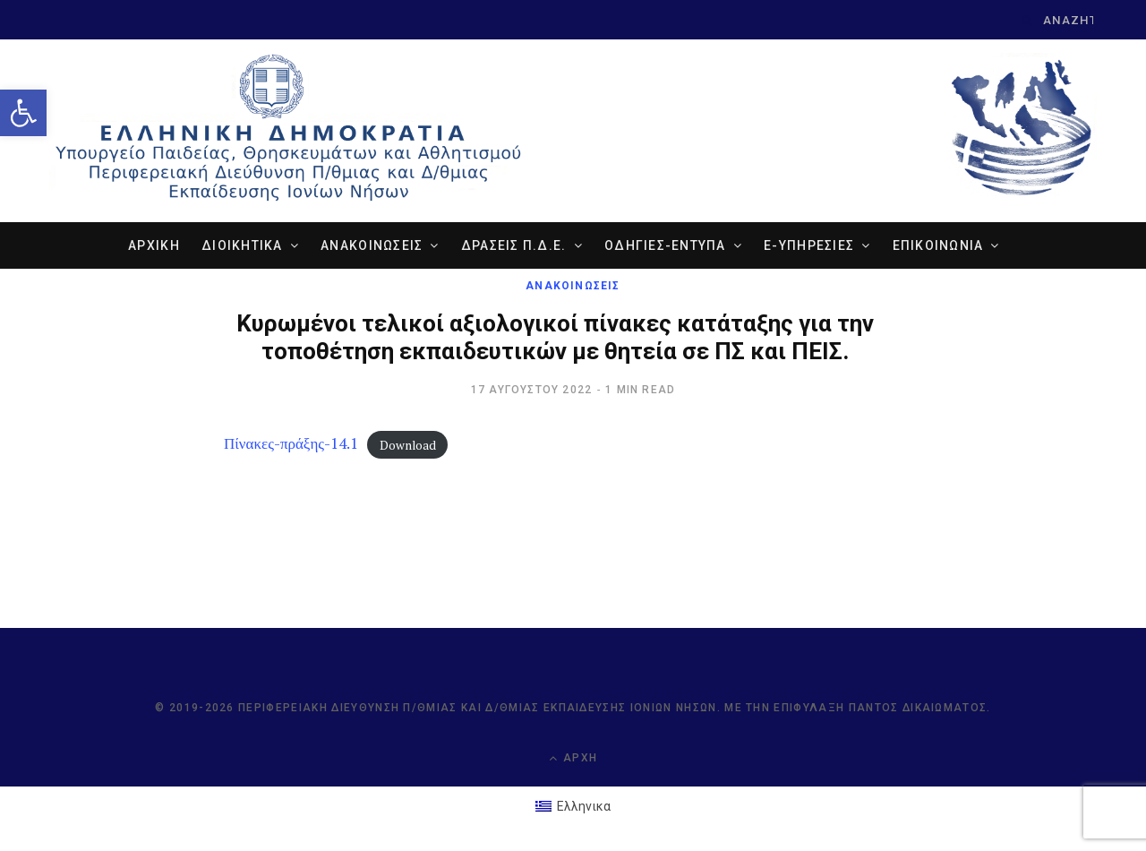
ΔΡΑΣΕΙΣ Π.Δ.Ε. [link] (514, 245)
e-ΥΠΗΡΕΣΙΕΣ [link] (809, 245)
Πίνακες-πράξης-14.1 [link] (291, 443)
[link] (23, 113)
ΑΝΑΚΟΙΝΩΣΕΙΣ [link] (372, 245)
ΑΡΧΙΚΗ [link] (154, 245)
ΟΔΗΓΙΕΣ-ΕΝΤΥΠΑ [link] (665, 245)
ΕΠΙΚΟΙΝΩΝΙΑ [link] (938, 245)
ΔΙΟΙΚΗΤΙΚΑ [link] (242, 245)
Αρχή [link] (573, 758)
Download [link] (408, 444)
